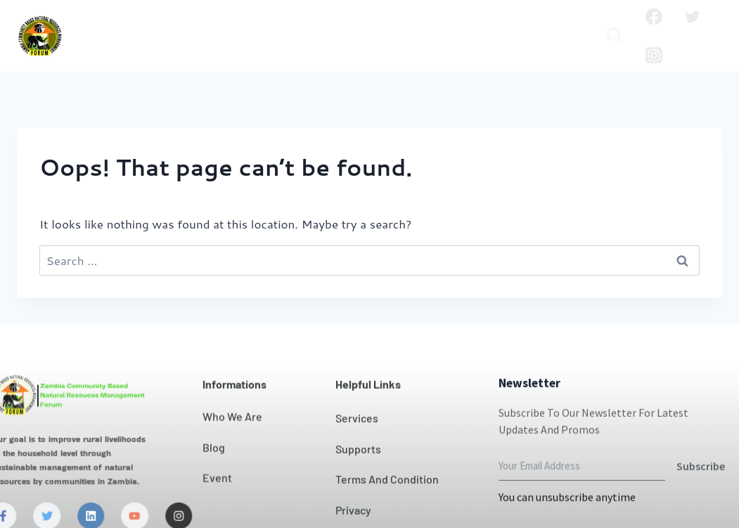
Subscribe (700, 490)
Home (101, 24)
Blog (257, 47)
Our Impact (357, 24)
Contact (434, 24)
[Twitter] (692, 17)
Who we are (174, 24)
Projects (547, 24)
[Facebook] (654, 17)
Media (392, 47)
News (491, 24)
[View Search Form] (615, 36)
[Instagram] (654, 55)
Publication (322, 47)
